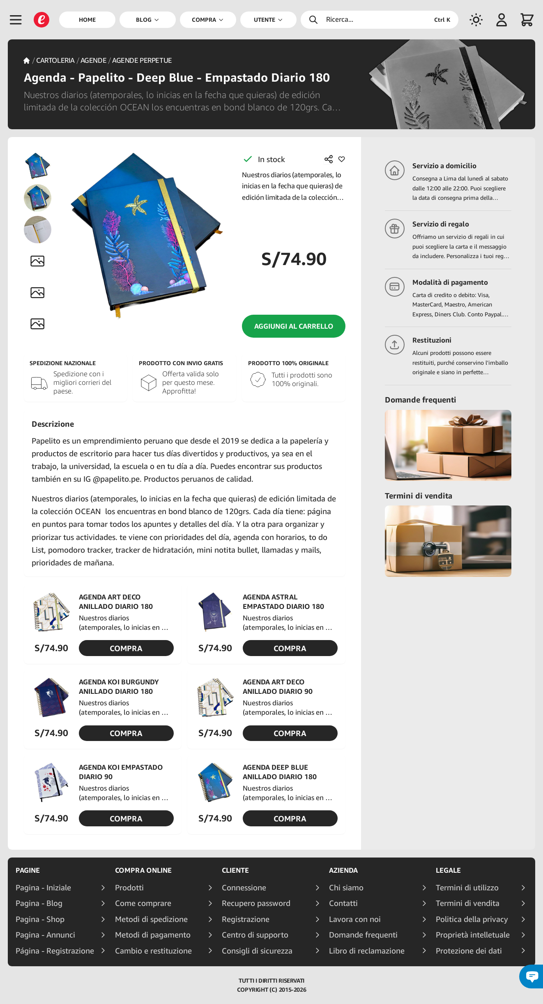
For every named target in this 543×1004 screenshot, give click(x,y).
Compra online (143, 870)
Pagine (28, 870)
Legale (448, 870)
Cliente (235, 870)
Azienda (343, 870)
